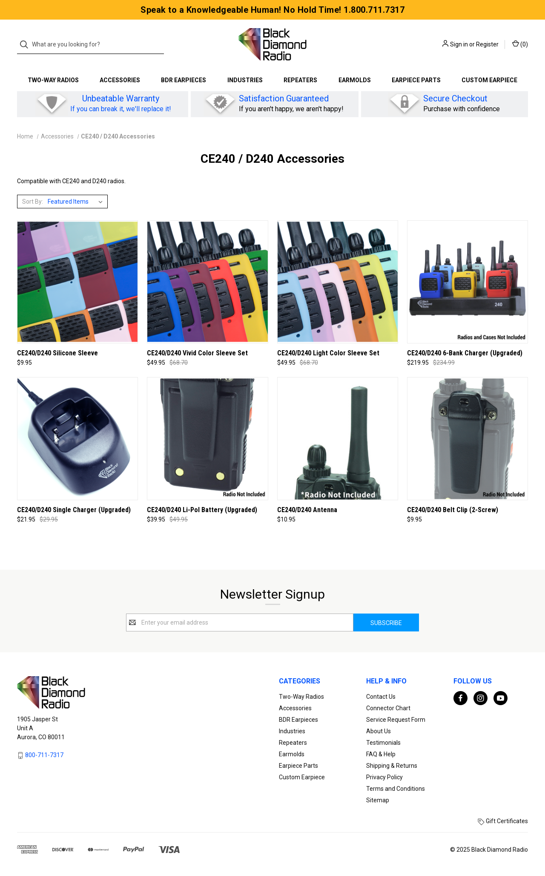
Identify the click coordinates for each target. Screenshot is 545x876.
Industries (245, 80)
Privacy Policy (384, 777)
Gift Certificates (503, 821)
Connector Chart (388, 708)
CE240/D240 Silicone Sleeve (57, 353)
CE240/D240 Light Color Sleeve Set (328, 353)
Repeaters (300, 80)
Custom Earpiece (489, 80)
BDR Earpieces (183, 80)
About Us (378, 731)
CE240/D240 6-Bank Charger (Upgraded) (464, 353)
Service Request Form (395, 719)
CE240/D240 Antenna (307, 510)
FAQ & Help (381, 754)
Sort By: (32, 201)
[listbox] (76, 201)
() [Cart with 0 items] (520, 44)
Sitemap (377, 800)
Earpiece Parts (416, 80)
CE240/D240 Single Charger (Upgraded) (74, 510)
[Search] (26, 44)
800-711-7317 (44, 755)
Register (487, 44)
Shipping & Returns (391, 765)
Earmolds (354, 80)
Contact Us (381, 696)
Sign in (459, 44)
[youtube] (500, 698)
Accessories (120, 80)
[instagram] (480, 698)
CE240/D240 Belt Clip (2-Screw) (452, 510)
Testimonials (383, 742)
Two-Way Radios (53, 80)
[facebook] (460, 698)
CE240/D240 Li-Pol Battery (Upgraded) (202, 510)
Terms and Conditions (395, 788)
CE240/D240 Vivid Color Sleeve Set (197, 353)
